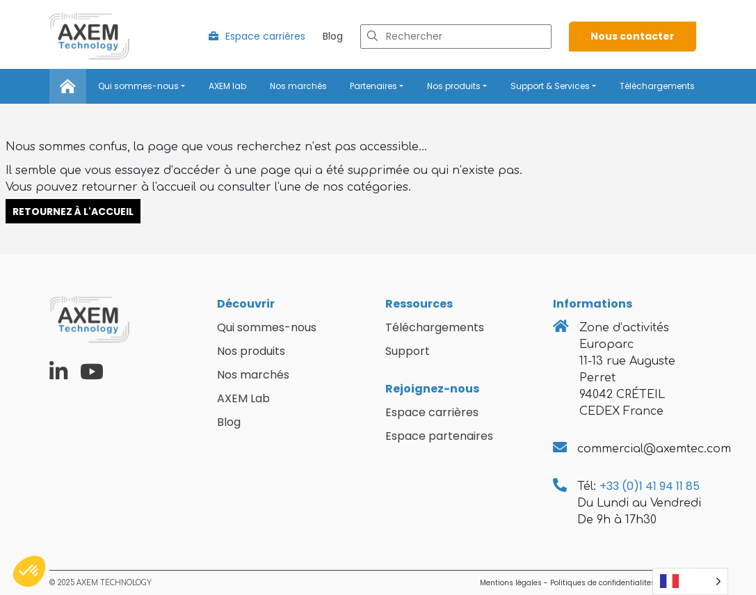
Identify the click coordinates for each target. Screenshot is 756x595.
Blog (333, 36)
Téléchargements (657, 86)
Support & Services (550, 86)
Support (407, 351)
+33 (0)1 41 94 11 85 (650, 486)
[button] (29, 571)
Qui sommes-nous (138, 86)
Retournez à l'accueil (73, 211)
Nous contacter (632, 36)
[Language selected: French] (690, 581)
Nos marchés (298, 86)
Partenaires (373, 86)
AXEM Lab (243, 398)
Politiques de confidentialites (602, 583)
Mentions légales (511, 583)
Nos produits (454, 86)
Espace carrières (257, 36)
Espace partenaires (439, 436)
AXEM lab (227, 86)
